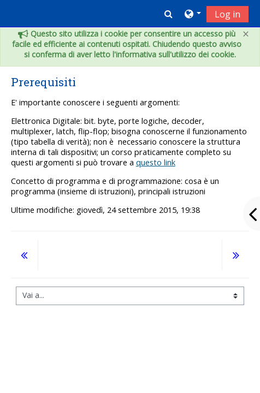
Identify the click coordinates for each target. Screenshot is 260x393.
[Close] (246, 34)
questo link (155, 162)
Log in (227, 14)
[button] (168, 13)
